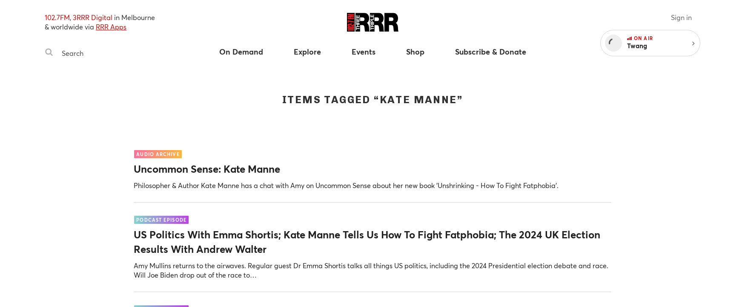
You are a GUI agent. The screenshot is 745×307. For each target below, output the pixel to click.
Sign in (681, 17)
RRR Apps (111, 26)
